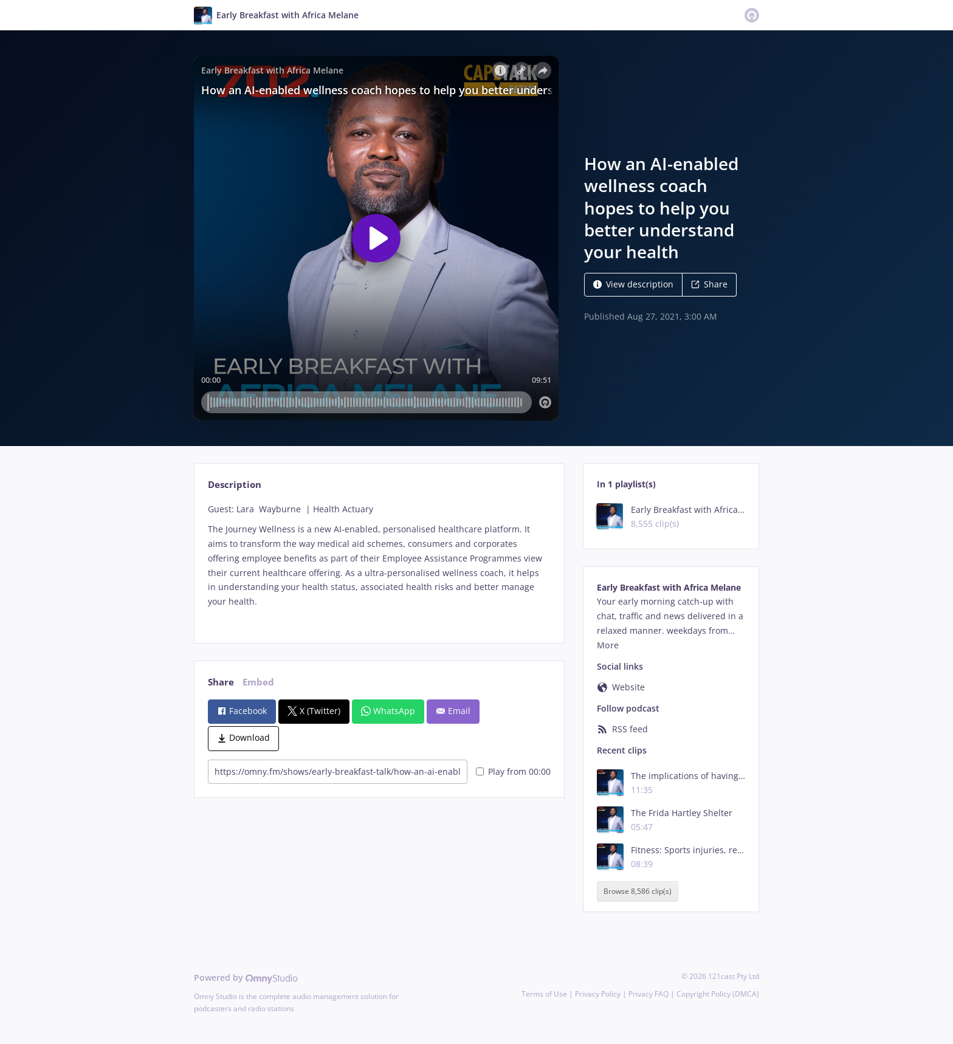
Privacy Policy (598, 994)
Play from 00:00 (513, 771)
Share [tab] (221, 682)
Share (709, 284)
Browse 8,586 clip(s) (638, 891)
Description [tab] (234, 484)
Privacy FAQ (648, 994)
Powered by (246, 977)
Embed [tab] (258, 682)
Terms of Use (544, 994)
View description (633, 284)
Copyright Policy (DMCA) (717, 994)
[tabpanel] (379, 562)
